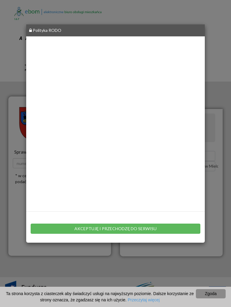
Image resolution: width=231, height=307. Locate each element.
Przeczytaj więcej (144, 299)
